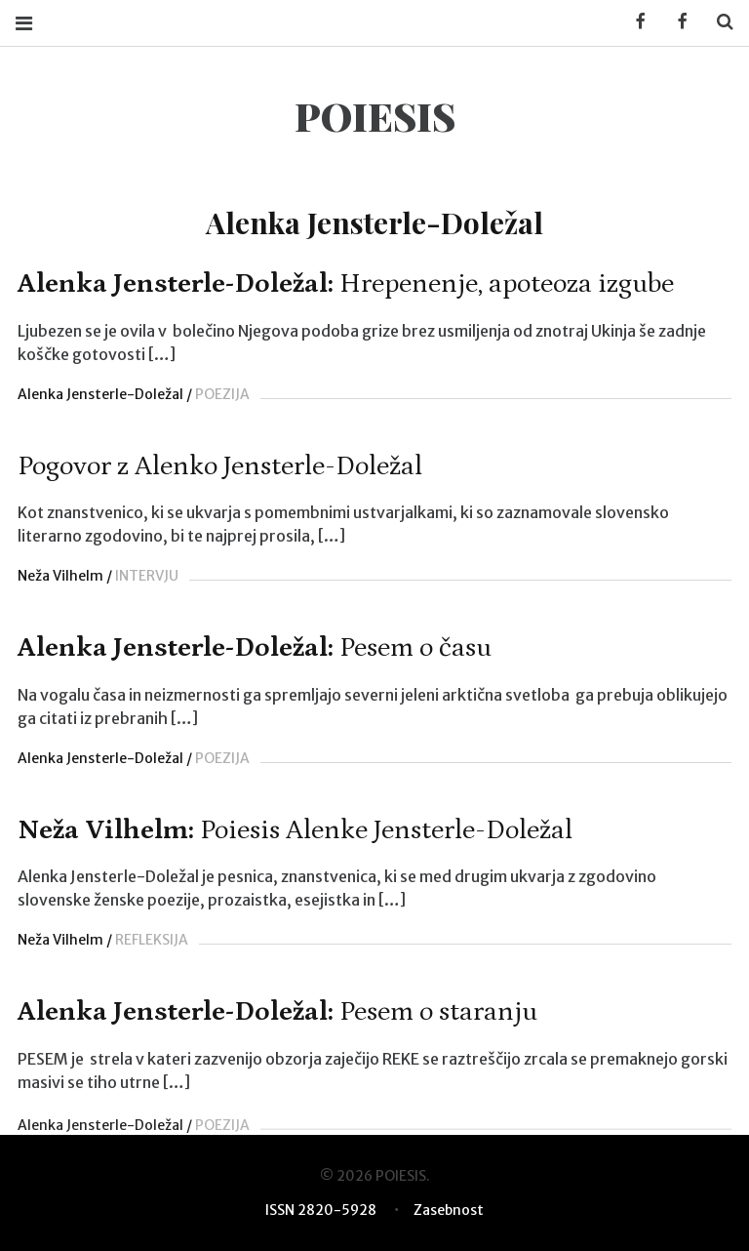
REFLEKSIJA (151, 939)
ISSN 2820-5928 (320, 1210)
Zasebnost (449, 1210)
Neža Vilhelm (60, 576)
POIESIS (375, 115)
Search (717, 22)
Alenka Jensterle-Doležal (100, 394)
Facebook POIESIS (675, 22)
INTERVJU (146, 576)
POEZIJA (222, 394)
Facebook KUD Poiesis (633, 22)
